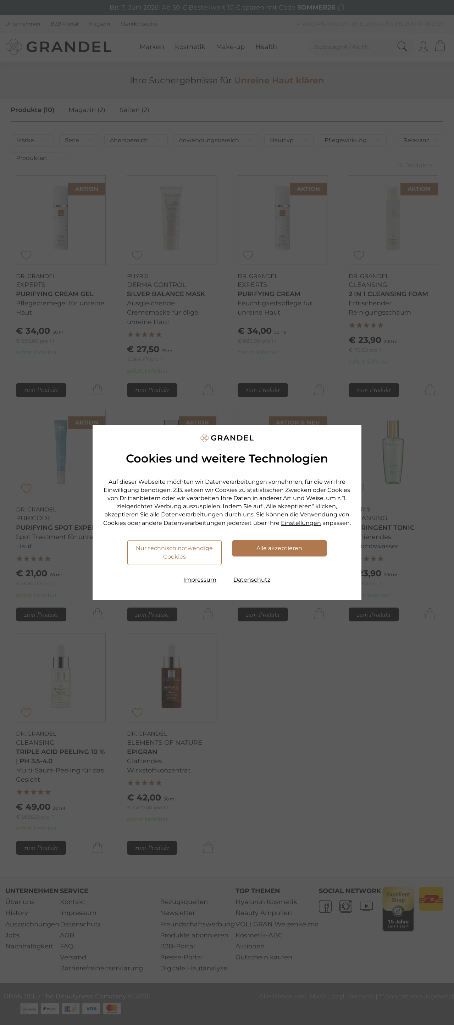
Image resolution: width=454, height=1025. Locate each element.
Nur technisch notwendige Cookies (174, 552)
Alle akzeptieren (279, 548)
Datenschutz (251, 579)
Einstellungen (301, 523)
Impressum (199, 579)
